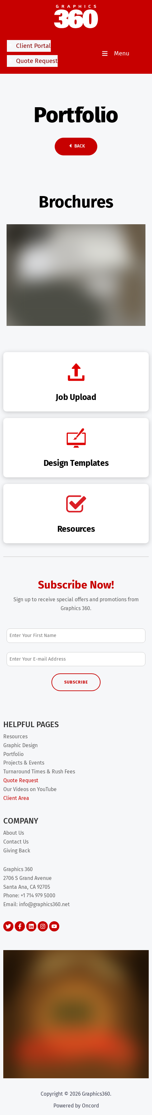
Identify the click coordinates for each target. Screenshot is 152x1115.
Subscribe (76, 682)
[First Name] (76, 635)
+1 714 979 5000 (38, 895)
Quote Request (32, 61)
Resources (15, 736)
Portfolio (13, 754)
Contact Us (15, 842)
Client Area (16, 798)
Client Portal (29, 46)
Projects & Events (23, 763)
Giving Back (16, 850)
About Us (13, 833)
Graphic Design (20, 745)
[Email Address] (76, 659)
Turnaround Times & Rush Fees (39, 771)
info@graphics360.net (44, 904)
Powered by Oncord (76, 1106)
